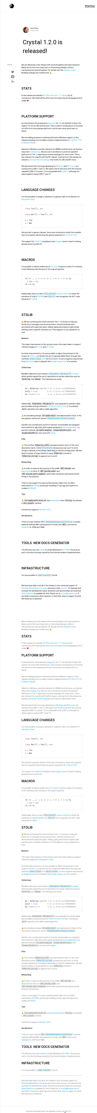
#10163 (64, 403)
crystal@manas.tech (69, 590)
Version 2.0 (66, 1105)
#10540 (40, 294)
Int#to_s (33, 354)
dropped (58, 240)
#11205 (71, 140)
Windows (59, 166)
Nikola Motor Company (38, 585)
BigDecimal (29, 359)
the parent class (27, 199)
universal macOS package (39, 160)
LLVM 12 (65, 171)
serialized (25, 524)
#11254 (50, 403)
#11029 (57, 403)
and (43, 356)
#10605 (24, 143)
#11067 (74, 233)
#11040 (65, 547)
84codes (24, 585)
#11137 (79, 140)
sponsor (64, 585)
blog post (51, 123)
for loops (54, 265)
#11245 (49, 345)
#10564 (32, 485)
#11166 (67, 233)
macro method (56, 291)
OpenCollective (27, 590)
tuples (53, 430)
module (63, 371)
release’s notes (70, 70)
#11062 (33, 297)
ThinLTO (38, 240)
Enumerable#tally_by (70, 424)
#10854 (35, 482)
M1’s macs (71, 166)
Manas (60, 1108)
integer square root (59, 359)
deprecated (26, 468)
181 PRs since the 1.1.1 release (55, 95)
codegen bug (35, 152)
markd (42, 547)
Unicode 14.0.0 (45, 506)
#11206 (39, 345)
